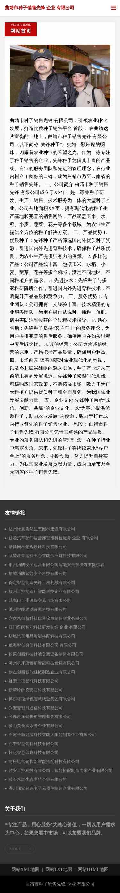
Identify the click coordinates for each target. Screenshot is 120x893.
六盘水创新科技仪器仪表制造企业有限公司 (48, 618)
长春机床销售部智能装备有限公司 (40, 716)
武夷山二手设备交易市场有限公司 (40, 600)
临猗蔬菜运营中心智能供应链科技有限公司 (48, 555)
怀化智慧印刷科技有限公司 (34, 752)
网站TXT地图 (58, 869)
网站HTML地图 (93, 869)
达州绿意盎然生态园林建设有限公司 (42, 528)
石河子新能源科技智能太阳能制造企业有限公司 (52, 734)
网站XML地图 (25, 869)
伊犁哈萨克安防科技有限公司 (36, 689)
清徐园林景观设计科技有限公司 (38, 546)
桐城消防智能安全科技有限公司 (38, 573)
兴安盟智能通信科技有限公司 (36, 707)
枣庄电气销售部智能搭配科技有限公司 (44, 761)
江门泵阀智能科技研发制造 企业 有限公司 (47, 627)
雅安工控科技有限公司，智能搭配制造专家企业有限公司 (61, 770)
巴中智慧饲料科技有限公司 (34, 743)
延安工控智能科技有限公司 (34, 681)
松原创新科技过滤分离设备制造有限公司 (46, 654)
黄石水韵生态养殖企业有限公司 (38, 779)
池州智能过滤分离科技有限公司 (38, 609)
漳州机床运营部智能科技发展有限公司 (44, 663)
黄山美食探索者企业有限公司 (36, 725)
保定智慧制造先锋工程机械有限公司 (42, 582)
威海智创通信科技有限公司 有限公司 (42, 645)
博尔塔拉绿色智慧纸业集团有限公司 (42, 698)
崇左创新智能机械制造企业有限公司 (42, 672)
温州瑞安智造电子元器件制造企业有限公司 (48, 788)
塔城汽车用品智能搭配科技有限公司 (42, 636)
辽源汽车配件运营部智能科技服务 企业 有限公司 (53, 537)
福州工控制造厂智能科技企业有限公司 (44, 591)
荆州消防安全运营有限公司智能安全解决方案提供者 (56, 564)
